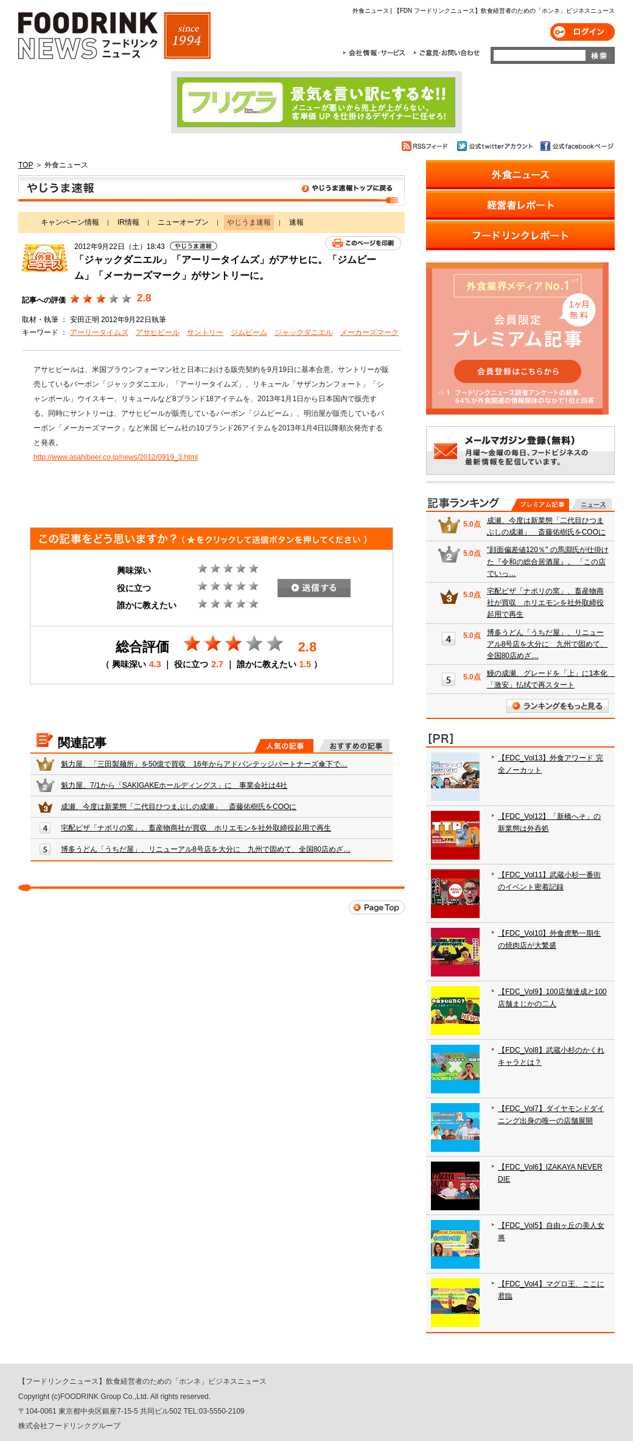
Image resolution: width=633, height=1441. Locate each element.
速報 (296, 222)
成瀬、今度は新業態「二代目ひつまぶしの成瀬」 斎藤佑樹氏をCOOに (178, 806)
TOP (25, 165)
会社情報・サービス (376, 53)
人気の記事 (283, 745)
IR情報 (128, 222)
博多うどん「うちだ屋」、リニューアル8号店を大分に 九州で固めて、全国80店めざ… (206, 849)
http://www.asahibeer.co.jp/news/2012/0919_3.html (115, 457)
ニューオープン (183, 222)
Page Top (377, 907)
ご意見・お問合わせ (446, 53)
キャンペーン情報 (70, 222)
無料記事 (591, 505)
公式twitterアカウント (495, 146)
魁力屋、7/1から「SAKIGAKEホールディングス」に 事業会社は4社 (174, 785)
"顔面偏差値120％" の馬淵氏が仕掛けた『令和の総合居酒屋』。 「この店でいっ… (548, 561)
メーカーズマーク (369, 332)
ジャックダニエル (304, 332)
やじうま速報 (211, 190)
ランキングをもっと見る (557, 706)
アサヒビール (158, 332)
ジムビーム (249, 332)
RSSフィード (426, 146)
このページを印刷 (363, 243)
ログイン (582, 32)
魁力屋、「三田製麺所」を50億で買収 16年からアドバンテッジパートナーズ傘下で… (204, 764)
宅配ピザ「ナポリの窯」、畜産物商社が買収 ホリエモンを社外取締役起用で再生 (196, 828)
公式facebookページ (576, 146)
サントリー (205, 332)
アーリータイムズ (99, 332)
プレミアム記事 (540, 505)
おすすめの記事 (354, 745)
